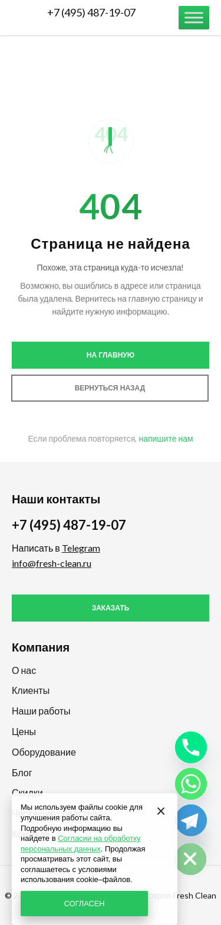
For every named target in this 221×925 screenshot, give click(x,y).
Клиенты (31, 690)
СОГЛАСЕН (84, 903)
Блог (22, 772)
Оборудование (44, 751)
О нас (24, 670)
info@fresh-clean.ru (51, 563)
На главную (110, 355)
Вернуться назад (110, 388)
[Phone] (191, 747)
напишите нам (165, 438)
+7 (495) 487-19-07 (91, 12)
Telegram (81, 547)
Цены (24, 731)
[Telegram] (191, 820)
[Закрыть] (160, 809)
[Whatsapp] (191, 784)
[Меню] (193, 17)
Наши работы (41, 710)
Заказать (111, 608)
